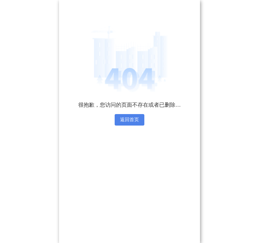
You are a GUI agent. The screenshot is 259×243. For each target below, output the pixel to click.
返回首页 (129, 119)
